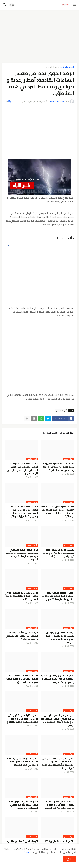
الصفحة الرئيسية (67, 67)
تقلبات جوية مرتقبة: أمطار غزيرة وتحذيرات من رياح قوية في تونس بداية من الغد (58, 553)
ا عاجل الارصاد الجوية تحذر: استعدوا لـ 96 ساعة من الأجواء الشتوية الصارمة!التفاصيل (58, 596)
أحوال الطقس (51, 67)
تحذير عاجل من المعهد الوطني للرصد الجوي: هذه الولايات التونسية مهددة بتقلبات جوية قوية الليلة (58, 763)
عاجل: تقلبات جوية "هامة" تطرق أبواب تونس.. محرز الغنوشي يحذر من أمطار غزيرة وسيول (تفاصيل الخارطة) (22, 511)
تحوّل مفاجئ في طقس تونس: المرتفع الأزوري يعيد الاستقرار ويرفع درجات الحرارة (57, 679)
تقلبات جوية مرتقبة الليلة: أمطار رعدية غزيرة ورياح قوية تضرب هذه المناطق (22, 679)
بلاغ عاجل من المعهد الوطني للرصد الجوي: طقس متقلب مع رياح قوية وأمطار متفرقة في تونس (57, 720)
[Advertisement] (39, 36)
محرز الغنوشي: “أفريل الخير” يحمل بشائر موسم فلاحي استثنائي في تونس (23, 805)
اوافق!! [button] (69, 859)
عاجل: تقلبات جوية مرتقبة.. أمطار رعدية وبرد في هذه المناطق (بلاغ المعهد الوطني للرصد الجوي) (22, 468)
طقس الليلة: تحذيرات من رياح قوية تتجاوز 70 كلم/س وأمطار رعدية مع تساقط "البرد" (58, 467)
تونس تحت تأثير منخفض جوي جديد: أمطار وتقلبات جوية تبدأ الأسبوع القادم (21, 596)
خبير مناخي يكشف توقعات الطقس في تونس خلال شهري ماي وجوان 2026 (22, 636)
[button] (74, 5)
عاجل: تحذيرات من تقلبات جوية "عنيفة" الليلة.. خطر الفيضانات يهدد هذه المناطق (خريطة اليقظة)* (57, 511)
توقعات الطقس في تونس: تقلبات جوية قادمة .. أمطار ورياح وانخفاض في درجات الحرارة (59, 637)
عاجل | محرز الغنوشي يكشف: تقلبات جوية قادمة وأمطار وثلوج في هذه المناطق (22, 762)
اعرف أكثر (27, 852)
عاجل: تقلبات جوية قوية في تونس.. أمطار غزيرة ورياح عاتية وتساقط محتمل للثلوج (22, 719)
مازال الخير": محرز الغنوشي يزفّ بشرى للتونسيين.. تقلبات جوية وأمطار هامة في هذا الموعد (22, 554)
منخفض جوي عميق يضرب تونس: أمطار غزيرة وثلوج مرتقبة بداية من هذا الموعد (59, 805)
